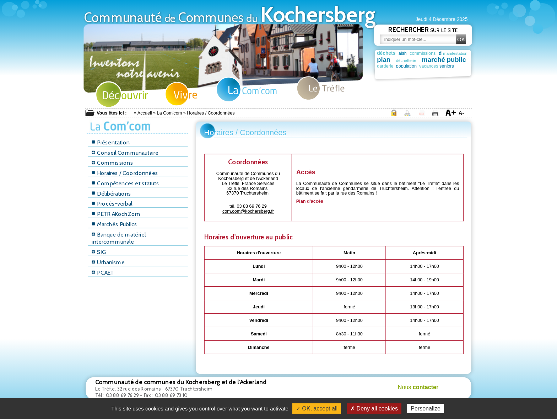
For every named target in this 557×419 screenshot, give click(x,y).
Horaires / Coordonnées (125, 173)
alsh (403, 53)
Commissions (112, 162)
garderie (385, 65)
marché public (446, 59)
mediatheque (441, 72)
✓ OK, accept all (316, 408)
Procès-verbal (112, 203)
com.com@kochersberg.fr (248, 210)
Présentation (111, 142)
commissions (423, 53)
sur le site (423, 29)
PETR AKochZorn (116, 214)
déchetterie (408, 60)
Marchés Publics (114, 224)
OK (461, 39)
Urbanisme (108, 262)
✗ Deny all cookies (374, 408)
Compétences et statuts (125, 183)
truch (408, 71)
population (410, 65)
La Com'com (169, 113)
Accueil (144, 113)
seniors (461, 65)
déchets (386, 53)
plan (383, 59)
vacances (437, 65)
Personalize (425, 408)
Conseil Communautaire (125, 153)
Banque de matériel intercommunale (119, 238)
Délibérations (111, 193)
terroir (422, 72)
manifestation (457, 53)
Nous (418, 387)
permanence (388, 72)
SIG (99, 252)
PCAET (103, 272)
